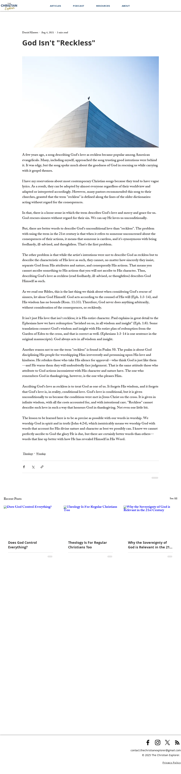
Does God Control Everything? (22, 545)
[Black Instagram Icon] (157, 742)
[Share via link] (42, 467)
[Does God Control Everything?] (30, 521)
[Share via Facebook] (24, 467)
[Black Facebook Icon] (147, 742)
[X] (167, 742)
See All (173, 499)
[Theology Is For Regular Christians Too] (90, 521)
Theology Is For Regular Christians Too (87, 545)
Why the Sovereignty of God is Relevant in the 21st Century (150, 545)
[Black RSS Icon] (177, 742)
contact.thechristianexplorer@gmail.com (156, 750)
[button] (103, 6)
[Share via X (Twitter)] (33, 467)
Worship (41, 454)
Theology (28, 454)
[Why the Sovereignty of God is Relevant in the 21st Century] (150, 521)
